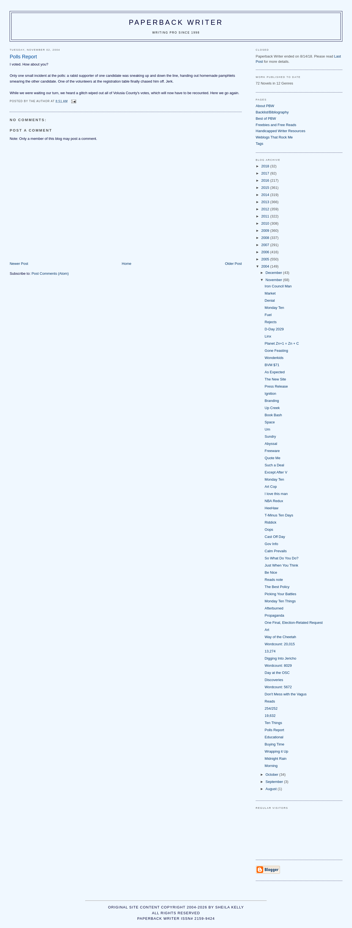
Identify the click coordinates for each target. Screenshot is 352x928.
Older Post (233, 264)
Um (267, 429)
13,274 (270, 651)
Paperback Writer (176, 22)
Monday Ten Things (280, 601)
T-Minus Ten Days (279, 515)
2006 (265, 252)
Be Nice (271, 572)
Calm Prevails (276, 551)
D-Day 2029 (274, 329)
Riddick (270, 522)
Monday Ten (274, 308)
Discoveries (274, 680)
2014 (265, 195)
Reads (270, 701)
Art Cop (271, 487)
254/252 (271, 708)
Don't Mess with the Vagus (286, 694)
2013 (265, 202)
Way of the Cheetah (280, 637)
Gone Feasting (276, 351)
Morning (271, 766)
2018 (265, 166)
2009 (265, 230)
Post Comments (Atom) (50, 273)
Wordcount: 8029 (278, 665)
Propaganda (274, 615)
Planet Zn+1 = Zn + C (282, 343)
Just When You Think (281, 565)
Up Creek (272, 408)
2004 (265, 266)
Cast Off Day (275, 537)
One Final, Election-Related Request (294, 623)
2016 (265, 180)
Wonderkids (274, 358)
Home (126, 264)
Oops (269, 529)
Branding (272, 401)
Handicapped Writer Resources (280, 131)
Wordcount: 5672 (278, 687)
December (274, 273)
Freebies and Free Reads (276, 125)
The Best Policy (277, 587)
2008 (265, 238)
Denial (270, 300)
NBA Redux (274, 501)
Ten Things (273, 723)
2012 (265, 209)
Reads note (274, 580)
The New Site (275, 379)
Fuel (268, 315)
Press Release (276, 386)
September (275, 782)
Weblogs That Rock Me (274, 137)
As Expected (275, 372)
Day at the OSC (277, 673)
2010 (265, 223)
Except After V (276, 472)
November (274, 280)
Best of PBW (266, 118)
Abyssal (271, 444)
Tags (259, 143)
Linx (268, 336)
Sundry (270, 436)
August (272, 789)
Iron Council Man (278, 286)
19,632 (270, 716)
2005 (265, 259)
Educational (274, 737)
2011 (265, 216)
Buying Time (274, 744)
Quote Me (272, 458)
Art (267, 630)
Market (270, 293)
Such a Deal (274, 465)
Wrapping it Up (276, 751)
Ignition (270, 393)
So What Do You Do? (281, 558)
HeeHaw (271, 508)
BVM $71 (272, 365)
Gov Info (271, 544)
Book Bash (273, 415)
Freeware (272, 451)
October (272, 774)
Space (270, 422)
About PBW (265, 106)
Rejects (270, 322)
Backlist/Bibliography (272, 112)
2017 (265, 173)
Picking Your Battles (280, 594)
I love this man (276, 494)
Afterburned (274, 608)
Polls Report (274, 730)
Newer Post (19, 264)
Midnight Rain (276, 758)
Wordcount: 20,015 (280, 644)
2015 (265, 188)
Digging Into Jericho (280, 658)
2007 (265, 245)
